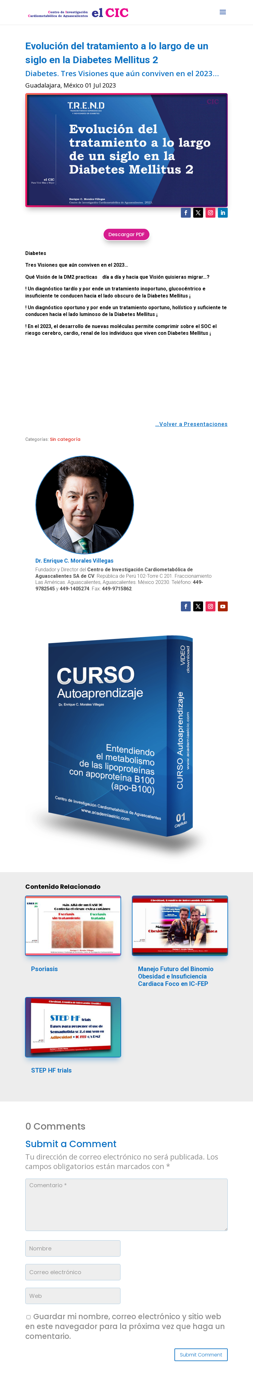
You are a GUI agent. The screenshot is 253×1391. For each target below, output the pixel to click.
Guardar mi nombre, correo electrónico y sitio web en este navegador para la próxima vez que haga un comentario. (125, 1326)
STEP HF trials (51, 1070)
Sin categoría (65, 439)
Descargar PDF (126, 234)
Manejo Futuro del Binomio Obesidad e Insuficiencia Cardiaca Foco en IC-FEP (176, 976)
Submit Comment (201, 1354)
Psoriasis (44, 969)
